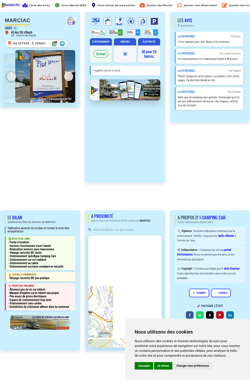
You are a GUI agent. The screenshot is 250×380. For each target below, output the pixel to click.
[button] (32, 100)
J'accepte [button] (144, 365)
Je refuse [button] (163, 365)
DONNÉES (199, 293)
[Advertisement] (40, 122)
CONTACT (220, 293)
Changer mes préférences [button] (192, 365)
